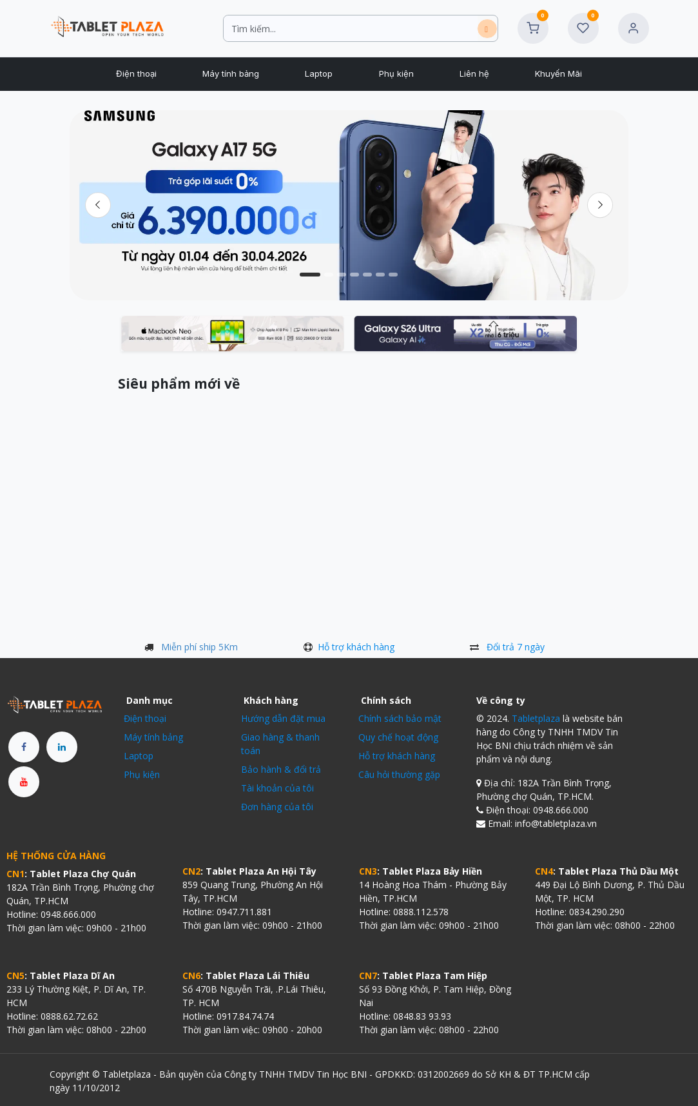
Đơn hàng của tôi (277, 806)
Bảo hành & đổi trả (281, 769)
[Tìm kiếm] (487, 29)
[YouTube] (23, 781)
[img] (600, 205)
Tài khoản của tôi (277, 788)
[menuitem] (136, 74)
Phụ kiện (142, 774)
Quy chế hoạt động (398, 737)
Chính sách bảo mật (399, 718)
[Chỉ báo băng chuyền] (310, 274)
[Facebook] (23, 747)
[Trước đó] (98, 205)
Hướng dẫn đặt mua (283, 718)
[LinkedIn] (61, 747)
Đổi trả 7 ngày (516, 647)
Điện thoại (145, 718)
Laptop (138, 756)
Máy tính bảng (153, 737)
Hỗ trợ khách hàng (356, 647)
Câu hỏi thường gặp (399, 774)
